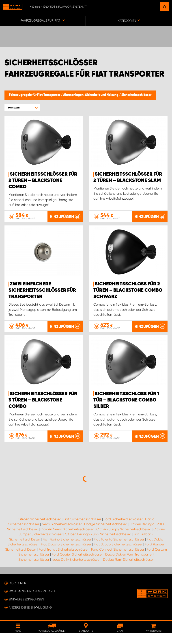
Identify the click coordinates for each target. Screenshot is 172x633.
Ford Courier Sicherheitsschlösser (77, 554)
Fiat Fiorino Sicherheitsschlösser (67, 539)
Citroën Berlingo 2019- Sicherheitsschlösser (98, 534)
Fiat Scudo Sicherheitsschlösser (118, 544)
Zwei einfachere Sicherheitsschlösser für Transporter (42, 290)
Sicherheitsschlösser (136, 95)
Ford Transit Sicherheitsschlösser (64, 549)
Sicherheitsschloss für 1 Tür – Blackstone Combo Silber (126, 400)
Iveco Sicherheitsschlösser (62, 524)
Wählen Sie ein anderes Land (32, 591)
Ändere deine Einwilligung (30, 607)
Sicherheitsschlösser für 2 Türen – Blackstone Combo (43, 180)
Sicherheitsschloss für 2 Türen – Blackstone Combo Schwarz (127, 290)
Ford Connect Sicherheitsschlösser (117, 549)
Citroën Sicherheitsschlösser (39, 519)
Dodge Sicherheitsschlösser (105, 524)
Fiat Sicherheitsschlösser (82, 519)
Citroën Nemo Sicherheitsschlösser (67, 529)
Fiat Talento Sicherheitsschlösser (119, 539)
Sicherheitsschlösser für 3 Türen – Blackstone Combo (43, 400)
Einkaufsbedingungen (26, 599)
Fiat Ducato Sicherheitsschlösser (66, 544)
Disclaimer (17, 583)
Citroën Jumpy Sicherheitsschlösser (123, 529)
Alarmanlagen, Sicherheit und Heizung (91, 95)
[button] (22, 107)
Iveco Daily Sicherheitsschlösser (76, 560)
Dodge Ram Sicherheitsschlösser (128, 560)
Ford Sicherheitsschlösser (123, 519)
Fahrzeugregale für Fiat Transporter (35, 95)
